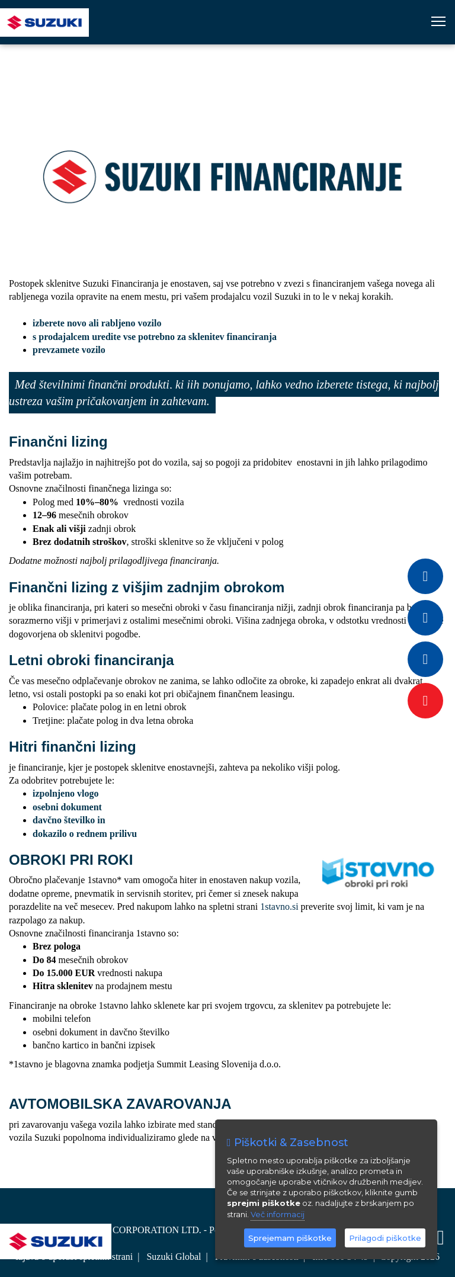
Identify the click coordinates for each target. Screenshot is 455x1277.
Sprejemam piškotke (290, 1238)
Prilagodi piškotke (385, 1238)
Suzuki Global (173, 1257)
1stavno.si (279, 906)
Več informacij (278, 1214)
